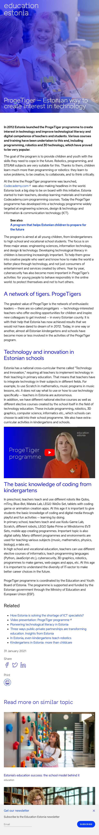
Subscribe (86, 824)
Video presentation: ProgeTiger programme (39, 620)
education (9, 780)
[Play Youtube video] (49, 452)
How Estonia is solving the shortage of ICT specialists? (47, 615)
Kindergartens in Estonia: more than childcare (41, 642)
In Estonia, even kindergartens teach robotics (40, 638)
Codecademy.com (16, 186)
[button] (7, 664)
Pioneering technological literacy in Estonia (39, 624)
